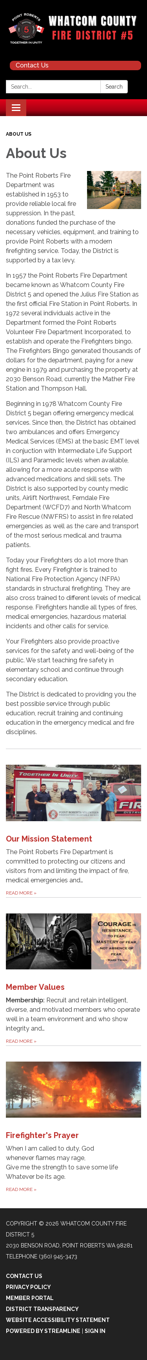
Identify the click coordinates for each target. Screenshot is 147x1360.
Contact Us (32, 65)
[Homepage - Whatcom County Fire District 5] (73, 28)
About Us (18, 134)
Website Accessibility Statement (58, 1320)
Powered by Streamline (43, 1331)
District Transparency (42, 1309)
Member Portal (30, 1298)
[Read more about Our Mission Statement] (73, 823)
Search (114, 87)
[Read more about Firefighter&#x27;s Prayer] (73, 1119)
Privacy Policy (28, 1287)
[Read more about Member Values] (73, 971)
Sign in (95, 1331)
